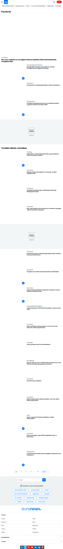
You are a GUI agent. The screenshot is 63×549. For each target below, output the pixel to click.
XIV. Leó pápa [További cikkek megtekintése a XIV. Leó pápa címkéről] (18, 498)
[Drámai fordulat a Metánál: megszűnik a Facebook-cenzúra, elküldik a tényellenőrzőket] (44, 296)
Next (2, 525)
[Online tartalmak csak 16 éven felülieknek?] (44, 351)
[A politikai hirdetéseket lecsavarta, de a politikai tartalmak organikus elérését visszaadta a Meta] (44, 110)
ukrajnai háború (19, 6)
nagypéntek (50, 6)
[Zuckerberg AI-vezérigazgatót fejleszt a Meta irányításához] (44, 91)
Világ (33, 518)
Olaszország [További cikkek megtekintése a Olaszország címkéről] (29, 501)
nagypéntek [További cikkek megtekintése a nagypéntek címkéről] (35, 494)
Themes (3, 515)
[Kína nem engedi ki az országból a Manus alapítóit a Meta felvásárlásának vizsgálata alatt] (31, 60)
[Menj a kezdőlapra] (6, 2)
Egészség (35, 525)
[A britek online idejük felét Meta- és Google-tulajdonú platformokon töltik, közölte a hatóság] (44, 178)
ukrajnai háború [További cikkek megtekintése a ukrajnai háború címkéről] (35, 490)
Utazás (3, 529)
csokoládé (58, 6)
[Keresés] (31, 479)
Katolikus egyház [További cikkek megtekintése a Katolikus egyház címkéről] (44, 498)
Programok (35, 532)
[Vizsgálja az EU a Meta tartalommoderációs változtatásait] (44, 278)
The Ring (29, 152)
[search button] (44, 479)
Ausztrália (30, 342)
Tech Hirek (4, 57)
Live (59, 2)
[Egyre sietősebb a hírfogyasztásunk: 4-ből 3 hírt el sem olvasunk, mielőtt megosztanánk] (44, 333)
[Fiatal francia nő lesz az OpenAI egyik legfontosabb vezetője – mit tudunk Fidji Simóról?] (44, 260)
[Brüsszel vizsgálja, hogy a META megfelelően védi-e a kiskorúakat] (44, 442)
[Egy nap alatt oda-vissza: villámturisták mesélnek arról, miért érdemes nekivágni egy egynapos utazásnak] (44, 369)
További (3, 541)
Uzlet (28, 415)
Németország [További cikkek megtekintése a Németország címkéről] (30, 498)
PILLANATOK (30, 360)
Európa (3, 518)
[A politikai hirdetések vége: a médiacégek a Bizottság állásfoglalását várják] (44, 197)
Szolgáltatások (5, 537)
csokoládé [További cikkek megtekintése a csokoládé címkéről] (47, 494)
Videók (3, 532)
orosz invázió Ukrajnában (38, 6)
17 (37, 471)
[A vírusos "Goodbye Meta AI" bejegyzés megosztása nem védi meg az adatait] (44, 387)
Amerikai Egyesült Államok (34, 65)
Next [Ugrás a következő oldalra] (44, 471)
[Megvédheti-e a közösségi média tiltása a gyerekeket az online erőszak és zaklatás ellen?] (44, 160)
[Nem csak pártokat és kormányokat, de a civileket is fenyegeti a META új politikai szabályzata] (44, 215)
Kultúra (34, 529)
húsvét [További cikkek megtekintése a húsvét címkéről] (47, 490)
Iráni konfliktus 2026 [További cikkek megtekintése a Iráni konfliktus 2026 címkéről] (20, 490)
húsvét (28, 6)
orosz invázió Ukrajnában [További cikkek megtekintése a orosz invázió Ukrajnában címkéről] (20, 494)
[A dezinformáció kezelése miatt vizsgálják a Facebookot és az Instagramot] (44, 460)
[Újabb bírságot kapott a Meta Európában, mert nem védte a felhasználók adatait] (44, 405)
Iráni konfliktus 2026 (8, 6)
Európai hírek (30, 101)
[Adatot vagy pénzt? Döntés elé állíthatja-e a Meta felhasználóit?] (44, 424)
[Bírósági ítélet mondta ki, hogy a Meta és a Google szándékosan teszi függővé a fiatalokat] (44, 73)
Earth (33, 522)
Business (3, 522)
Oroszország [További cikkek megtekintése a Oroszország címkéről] (42, 501)
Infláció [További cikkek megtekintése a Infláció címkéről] (19, 501)
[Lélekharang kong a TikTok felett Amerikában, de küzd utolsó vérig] (44, 314)
